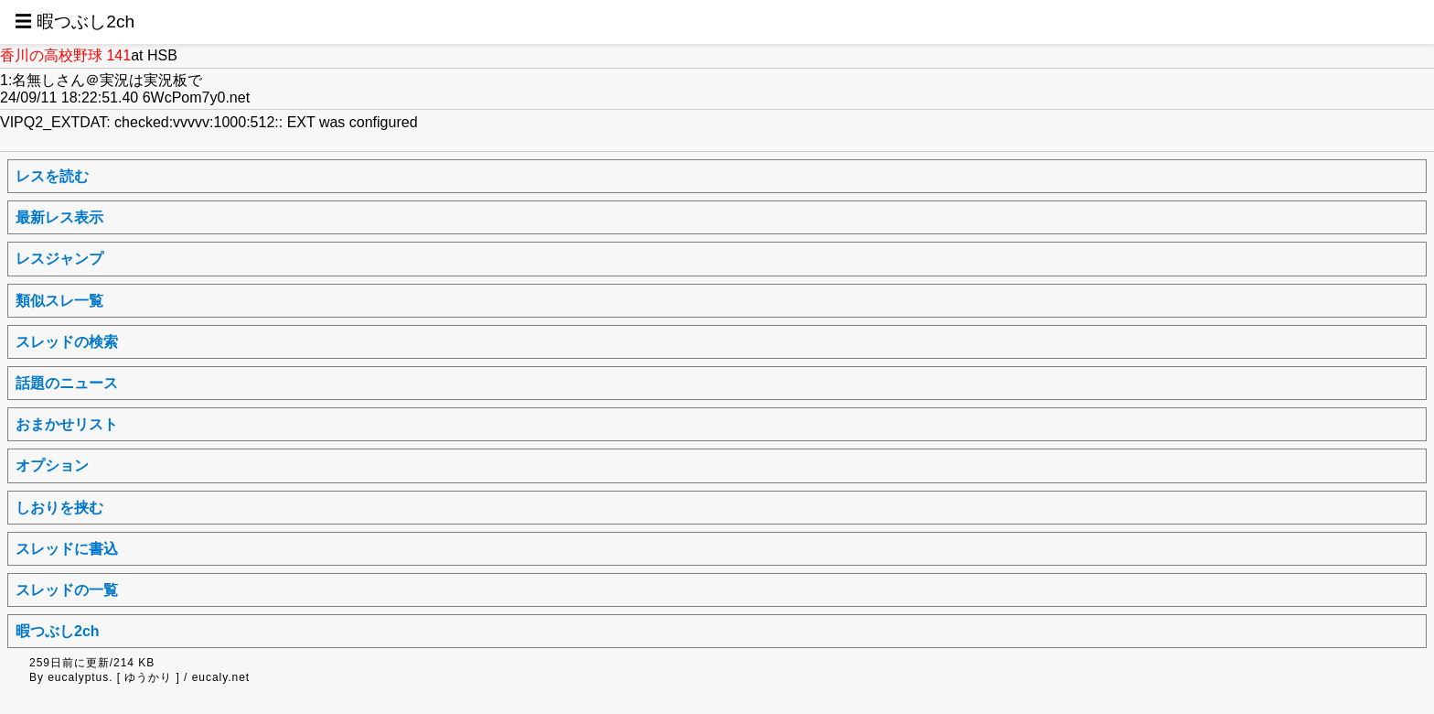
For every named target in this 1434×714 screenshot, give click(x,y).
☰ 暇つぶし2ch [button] (74, 21)
